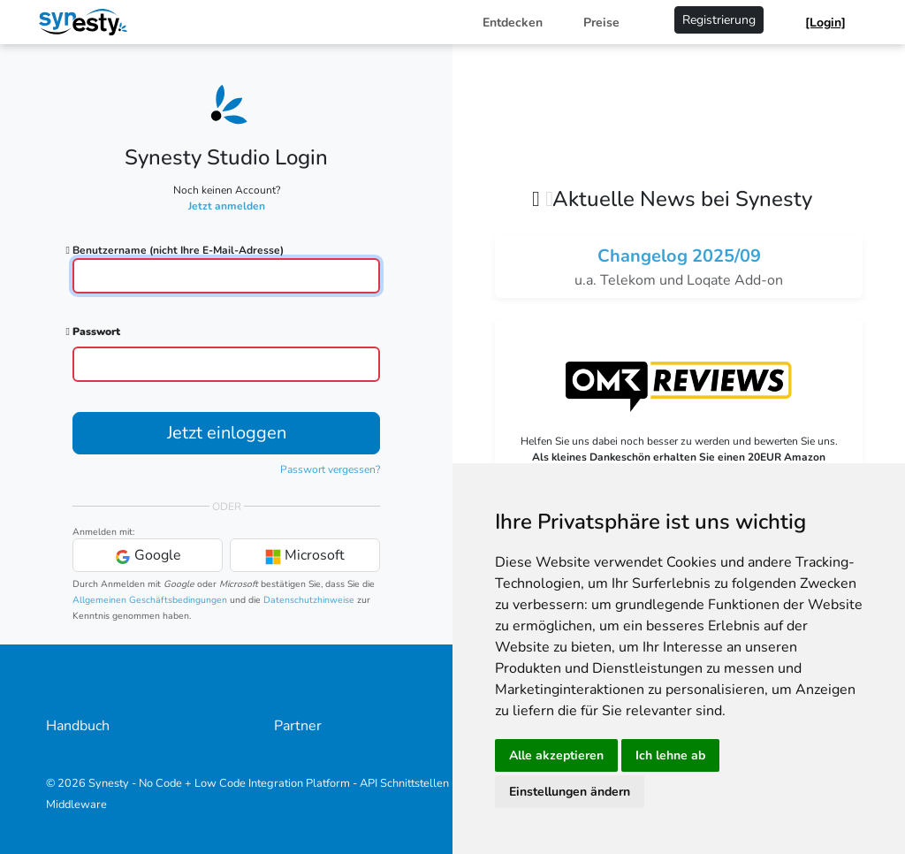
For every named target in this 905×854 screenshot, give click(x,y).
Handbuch (78, 726)
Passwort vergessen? (330, 469)
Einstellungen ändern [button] (569, 791)
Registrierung (719, 19)
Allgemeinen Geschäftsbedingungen (149, 599)
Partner (298, 726)
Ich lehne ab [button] (670, 755)
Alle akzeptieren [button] (556, 755)
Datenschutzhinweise (308, 599)
